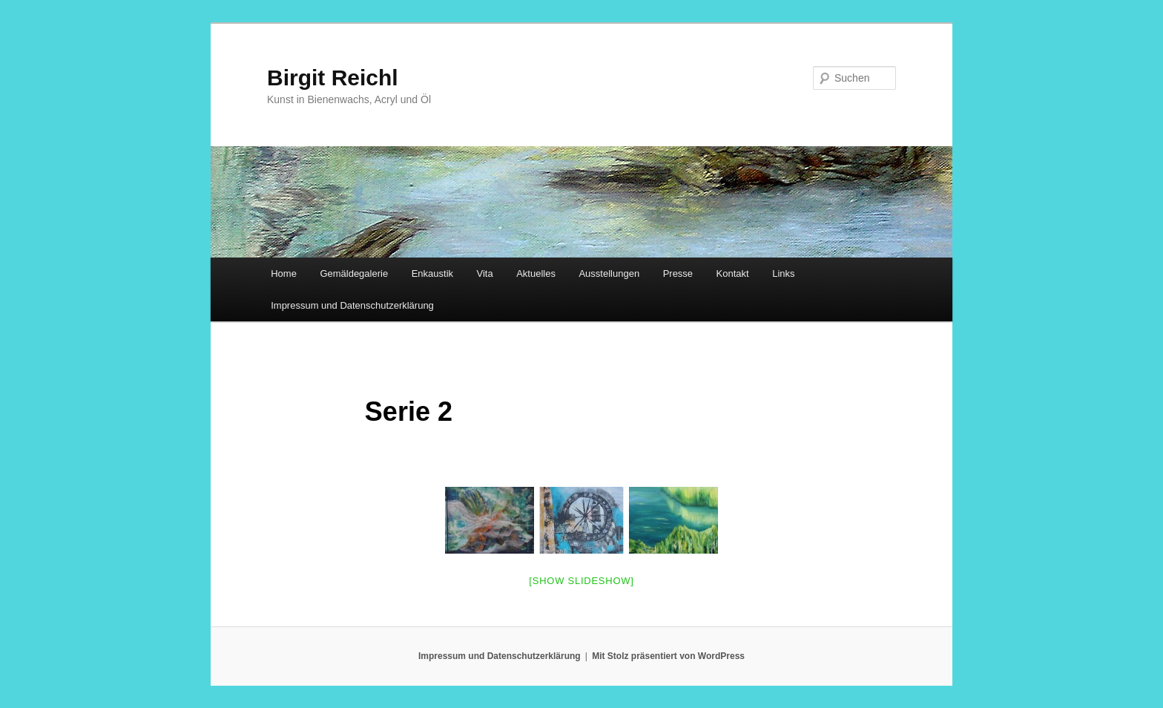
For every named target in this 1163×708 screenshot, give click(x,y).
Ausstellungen (609, 273)
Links (783, 273)
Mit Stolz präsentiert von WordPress (668, 656)
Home (284, 273)
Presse (678, 273)
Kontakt (732, 273)
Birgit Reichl (332, 77)
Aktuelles (536, 273)
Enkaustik (432, 273)
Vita (485, 273)
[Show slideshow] (581, 580)
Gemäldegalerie (354, 273)
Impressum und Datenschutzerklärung (352, 305)
